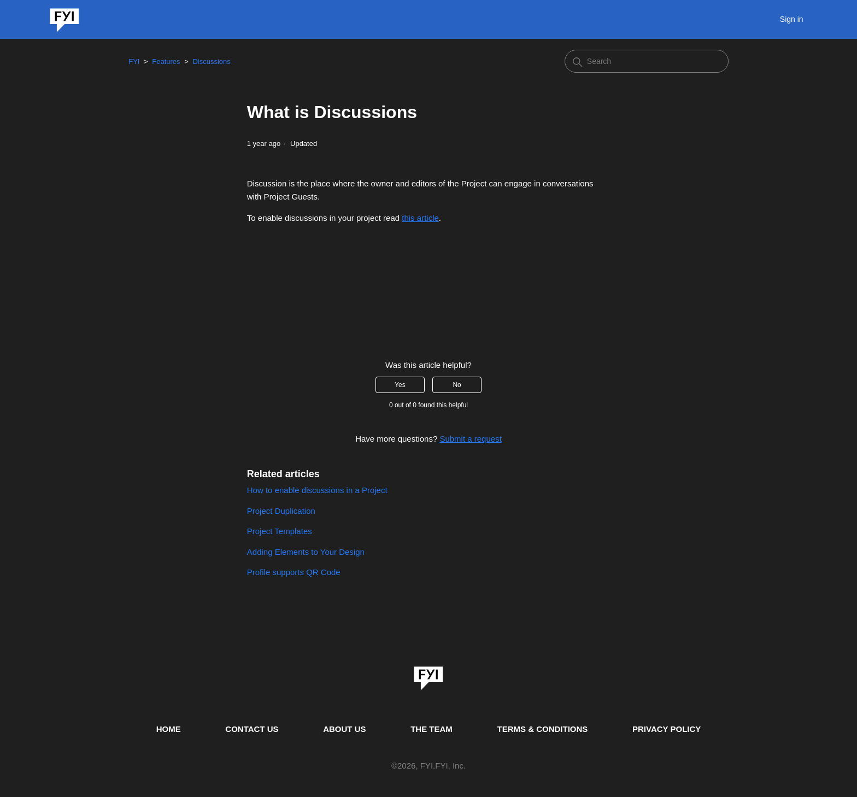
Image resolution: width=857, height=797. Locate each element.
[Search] (646, 61)
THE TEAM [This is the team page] (431, 729)
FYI (133, 61)
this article (420, 217)
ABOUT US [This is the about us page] (344, 729)
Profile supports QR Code (294, 572)
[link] (428, 674)
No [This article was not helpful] (457, 385)
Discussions (211, 61)
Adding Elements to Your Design (306, 551)
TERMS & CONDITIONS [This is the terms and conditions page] (542, 729)
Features (166, 61)
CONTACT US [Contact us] (251, 729)
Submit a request (470, 438)
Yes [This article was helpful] (400, 385)
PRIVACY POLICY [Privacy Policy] (666, 729)
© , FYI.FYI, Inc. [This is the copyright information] (428, 766)
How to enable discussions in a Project (317, 490)
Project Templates (279, 531)
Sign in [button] (791, 19)
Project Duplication (281, 510)
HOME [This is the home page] (168, 729)
